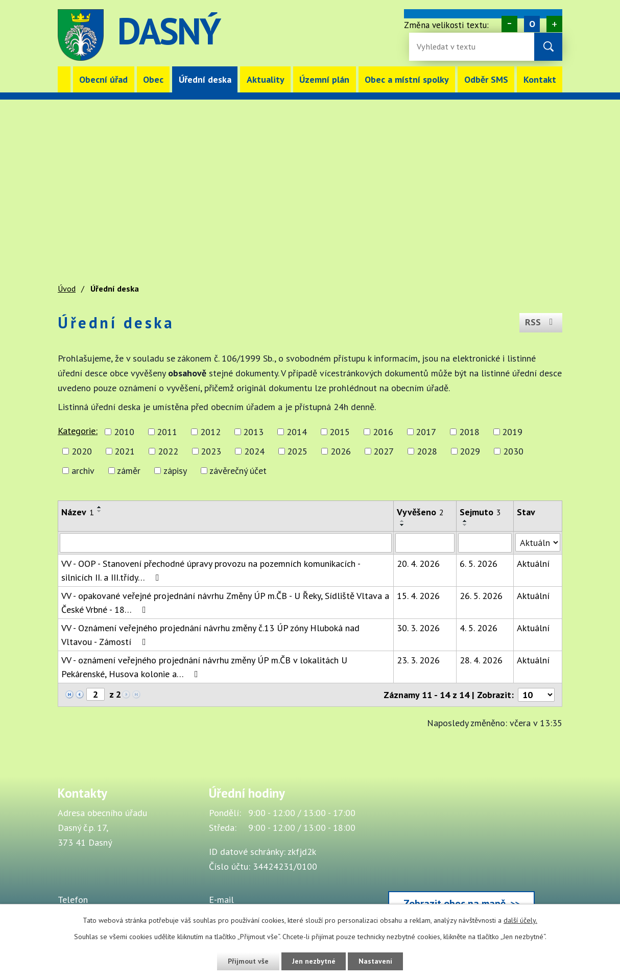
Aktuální (533, 563)
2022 (168, 451)
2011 (167, 432)
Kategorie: (78, 431)
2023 (211, 451)
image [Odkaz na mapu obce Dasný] (367, 35)
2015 (339, 432)
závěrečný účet (238, 470)
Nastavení (376, 961)
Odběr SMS (486, 79)
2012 (210, 432)
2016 (383, 432)
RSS (541, 322)
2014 (297, 432)
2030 (513, 451)
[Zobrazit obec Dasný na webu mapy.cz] (461, 853)
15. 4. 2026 (418, 596)
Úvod (64, 79)
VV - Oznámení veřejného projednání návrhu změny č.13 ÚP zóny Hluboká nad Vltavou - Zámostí (210, 635)
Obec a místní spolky (407, 79)
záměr (128, 470)
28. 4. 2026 (481, 660)
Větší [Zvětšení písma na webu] (554, 24)
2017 (426, 432)
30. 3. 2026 (418, 628)
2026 (340, 451)
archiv (82, 470)
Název (77, 512)
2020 (81, 451)
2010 (124, 432)
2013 (253, 432)
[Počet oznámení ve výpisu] (536, 695)
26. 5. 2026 (481, 596)
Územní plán (324, 79)
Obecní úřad (103, 79)
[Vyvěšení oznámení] (425, 543)
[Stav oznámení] (537, 542)
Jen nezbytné (314, 961)
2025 (297, 451)
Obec (153, 79)
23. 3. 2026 (418, 660)
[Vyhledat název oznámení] (226, 543)
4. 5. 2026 (478, 628)
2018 (469, 432)
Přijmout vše (247, 961)
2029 (470, 451)
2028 (427, 451)
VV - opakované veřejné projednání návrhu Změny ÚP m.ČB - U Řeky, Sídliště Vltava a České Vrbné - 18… (225, 602)
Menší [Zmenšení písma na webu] (509, 24)
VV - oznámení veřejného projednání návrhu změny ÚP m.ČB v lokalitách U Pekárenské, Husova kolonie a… (204, 667)
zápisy (175, 470)
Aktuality (265, 79)
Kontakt (539, 79)
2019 (512, 432)
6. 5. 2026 (478, 563)
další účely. (520, 920)
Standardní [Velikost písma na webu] (532, 24)
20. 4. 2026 (418, 563)
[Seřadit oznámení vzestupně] (99, 507)
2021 (124, 451)
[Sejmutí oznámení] (485, 543)
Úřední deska (205, 79)
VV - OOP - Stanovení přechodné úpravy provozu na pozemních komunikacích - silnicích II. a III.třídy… (210, 570)
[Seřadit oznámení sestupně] (99, 511)
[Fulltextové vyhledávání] (450, 47)
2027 (383, 451)
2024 (254, 451)
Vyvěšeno (420, 512)
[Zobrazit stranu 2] (95, 694)
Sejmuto (480, 512)
